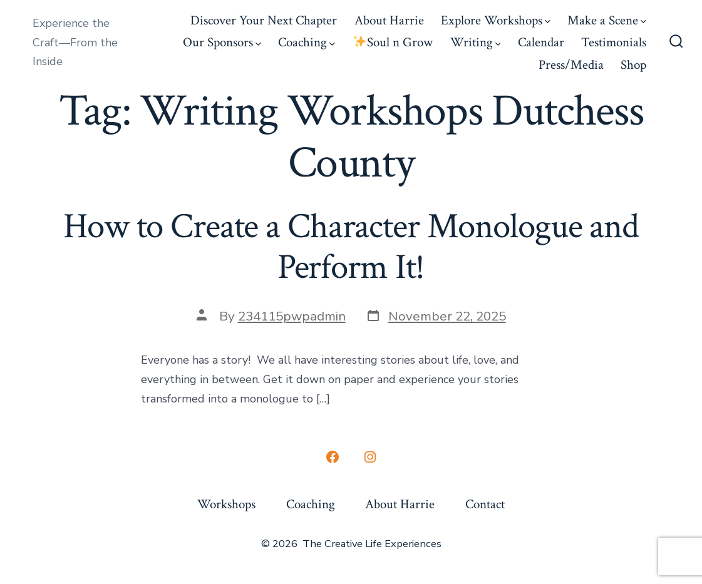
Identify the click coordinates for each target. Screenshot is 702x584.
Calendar (541, 42)
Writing (475, 42)
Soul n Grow (393, 42)
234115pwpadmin (292, 316)
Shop (633, 64)
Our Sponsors (222, 42)
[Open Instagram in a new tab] (370, 456)
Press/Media (571, 64)
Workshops (226, 504)
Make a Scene (606, 20)
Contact (485, 504)
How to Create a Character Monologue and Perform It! (351, 246)
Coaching (306, 42)
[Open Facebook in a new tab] (332, 456)
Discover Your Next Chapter (263, 20)
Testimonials (613, 42)
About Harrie (389, 20)
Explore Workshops (495, 20)
